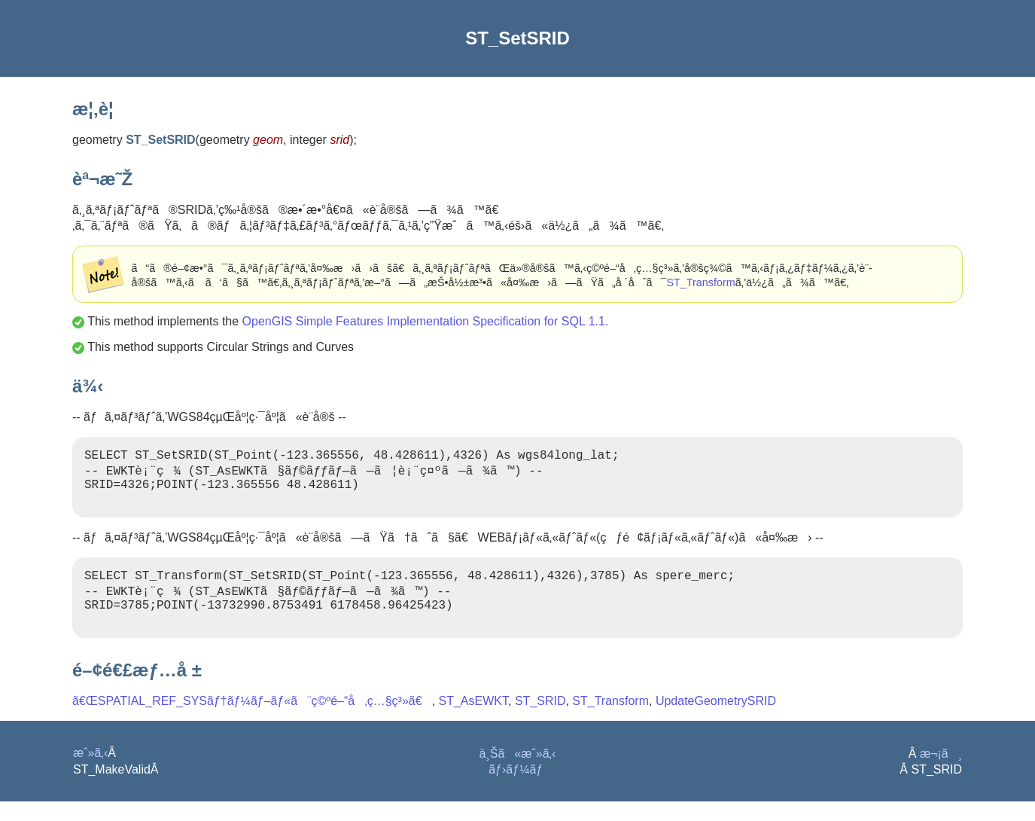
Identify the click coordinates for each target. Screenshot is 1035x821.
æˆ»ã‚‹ (90, 772)
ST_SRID (540, 720)
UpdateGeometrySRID (716, 720)
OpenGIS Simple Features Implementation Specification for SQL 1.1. (425, 321)
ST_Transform (700, 282)
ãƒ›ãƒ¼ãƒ (517, 789)
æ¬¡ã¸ (941, 773)
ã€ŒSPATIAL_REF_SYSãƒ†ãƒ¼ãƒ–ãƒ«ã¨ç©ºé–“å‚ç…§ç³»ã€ (252, 720)
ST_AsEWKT (473, 720)
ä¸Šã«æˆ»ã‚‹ (517, 773)
